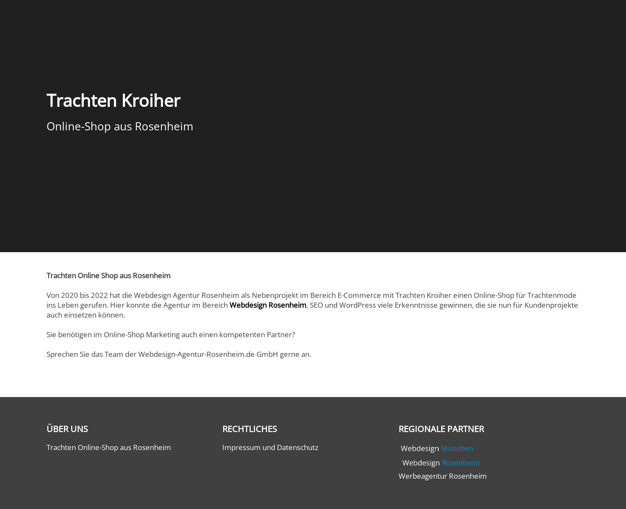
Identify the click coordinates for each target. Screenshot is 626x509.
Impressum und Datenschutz (270, 447)
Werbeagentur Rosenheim (443, 476)
